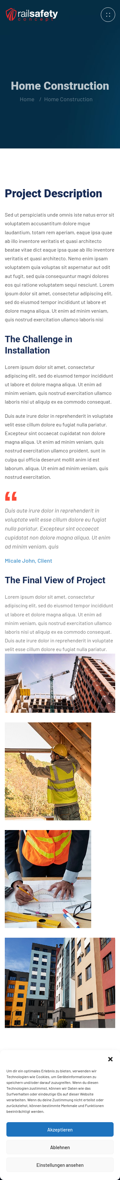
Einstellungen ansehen (60, 1165)
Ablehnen (60, 1147)
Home (27, 99)
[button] (110, 1058)
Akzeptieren (60, 1129)
